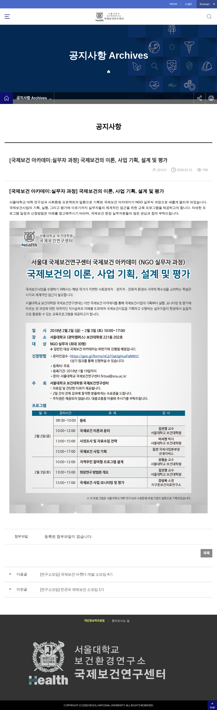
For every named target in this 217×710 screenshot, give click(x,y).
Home (173, 4)
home (6, 98)
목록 (206, 553)
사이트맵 (7, 16)
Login (188, 4)
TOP (212, 707)
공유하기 (199, 98)
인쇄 (211, 98)
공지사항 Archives (31, 98)
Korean (205, 4)
